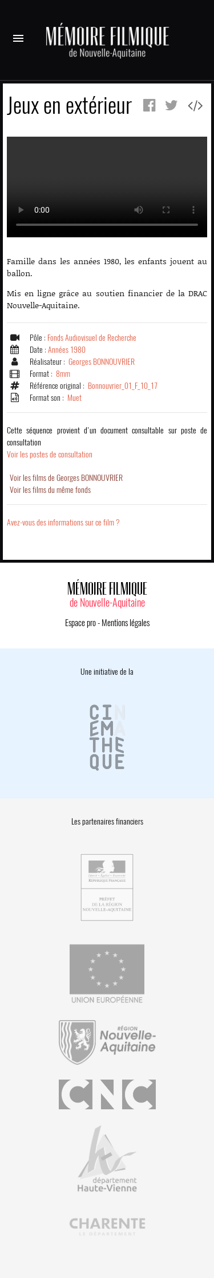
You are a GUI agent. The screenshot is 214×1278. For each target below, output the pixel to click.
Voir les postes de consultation (107, 442)
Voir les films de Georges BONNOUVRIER (66, 477)
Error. (107, 187)
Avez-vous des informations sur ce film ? (63, 522)
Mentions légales (126, 622)
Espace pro (80, 622)
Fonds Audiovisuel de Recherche (91, 337)
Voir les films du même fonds (50, 489)
